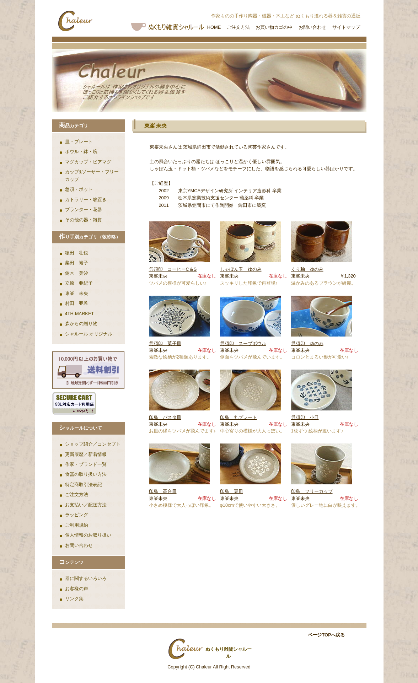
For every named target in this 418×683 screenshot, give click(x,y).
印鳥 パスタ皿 (165, 417)
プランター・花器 (83, 209)
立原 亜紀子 (79, 283)
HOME (214, 27)
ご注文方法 (238, 27)
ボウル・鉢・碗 (81, 151)
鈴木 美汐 (76, 273)
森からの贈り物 (81, 323)
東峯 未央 (76, 293)
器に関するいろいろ (86, 578)
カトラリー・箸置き (86, 199)
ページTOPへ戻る (326, 635)
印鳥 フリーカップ (312, 491)
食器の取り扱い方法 (86, 474)
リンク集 (74, 598)
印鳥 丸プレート (238, 417)
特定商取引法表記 (83, 484)
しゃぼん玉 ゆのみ (241, 269)
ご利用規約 (76, 525)
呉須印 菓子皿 (165, 343)
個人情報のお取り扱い (88, 535)
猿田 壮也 (76, 253)
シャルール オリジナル (89, 334)
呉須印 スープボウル (243, 343)
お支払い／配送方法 (86, 504)
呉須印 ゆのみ (307, 343)
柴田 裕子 (76, 262)
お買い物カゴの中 (274, 27)
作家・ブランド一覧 (86, 464)
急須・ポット (79, 189)
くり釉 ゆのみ (307, 269)
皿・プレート (79, 141)
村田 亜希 (76, 303)
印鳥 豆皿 (231, 491)
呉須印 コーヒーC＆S (173, 269)
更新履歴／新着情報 (86, 454)
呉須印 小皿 (305, 417)
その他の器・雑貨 (83, 219)
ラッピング (76, 514)
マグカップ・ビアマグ (88, 162)
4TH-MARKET (79, 313)
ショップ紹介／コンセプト (92, 444)
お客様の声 (76, 588)
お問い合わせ (312, 27)
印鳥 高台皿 (163, 491)
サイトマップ (346, 27)
